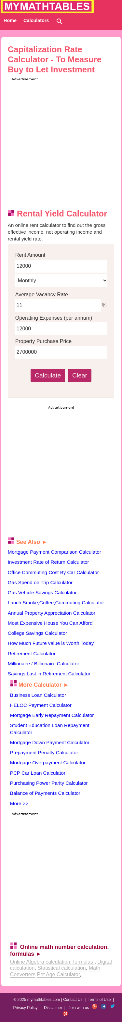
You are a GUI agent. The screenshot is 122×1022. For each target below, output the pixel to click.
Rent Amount (30, 255)
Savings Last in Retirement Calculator (49, 673)
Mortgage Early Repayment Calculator (52, 715)
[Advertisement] (61, 143)
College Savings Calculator (37, 633)
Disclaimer (53, 1007)
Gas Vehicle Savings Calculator (42, 592)
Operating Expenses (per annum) (53, 318)
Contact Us (72, 999)
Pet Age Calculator (58, 974)
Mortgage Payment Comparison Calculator (54, 552)
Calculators (36, 20)
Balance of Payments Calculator (45, 793)
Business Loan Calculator (38, 695)
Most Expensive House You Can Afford (50, 623)
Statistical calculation (61, 968)
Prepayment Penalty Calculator (44, 752)
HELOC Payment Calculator (41, 705)
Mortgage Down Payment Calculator (49, 742)
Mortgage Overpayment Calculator (48, 762)
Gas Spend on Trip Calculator (40, 582)
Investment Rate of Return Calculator (48, 562)
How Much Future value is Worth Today (51, 643)
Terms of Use (99, 999)
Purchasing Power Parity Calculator (49, 783)
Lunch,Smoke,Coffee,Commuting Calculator (56, 602)
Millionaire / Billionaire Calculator (43, 663)
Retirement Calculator (32, 653)
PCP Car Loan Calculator (37, 773)
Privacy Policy (25, 1007)
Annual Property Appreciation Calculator (51, 613)
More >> (19, 803)
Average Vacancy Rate (41, 294)
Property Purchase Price (43, 341)
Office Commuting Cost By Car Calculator (53, 572)
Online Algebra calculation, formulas (52, 962)
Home (10, 20)
